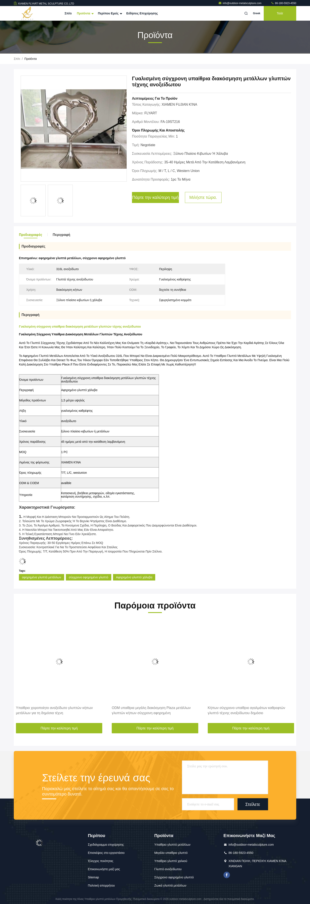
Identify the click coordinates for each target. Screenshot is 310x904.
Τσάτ (280, 13)
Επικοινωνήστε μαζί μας (104, 869)
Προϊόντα (85, 13)
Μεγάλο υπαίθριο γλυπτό (171, 852)
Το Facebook (226, 875)
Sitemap (93, 877)
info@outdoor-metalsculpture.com (240, 3)
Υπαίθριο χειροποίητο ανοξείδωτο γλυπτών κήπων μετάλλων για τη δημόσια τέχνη (54, 710)
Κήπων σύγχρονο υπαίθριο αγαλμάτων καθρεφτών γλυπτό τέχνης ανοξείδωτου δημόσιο (246, 710)
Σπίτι (68, 13)
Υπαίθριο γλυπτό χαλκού (170, 861)
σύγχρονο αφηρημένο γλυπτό (88, 577)
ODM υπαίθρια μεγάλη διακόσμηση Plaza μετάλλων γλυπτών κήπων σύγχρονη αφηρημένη (151, 710)
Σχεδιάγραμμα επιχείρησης (106, 844)
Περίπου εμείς (109, 13)
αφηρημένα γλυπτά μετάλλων (41, 577)
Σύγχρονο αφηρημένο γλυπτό (174, 877)
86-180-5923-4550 (283, 3)
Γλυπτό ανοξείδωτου (168, 869)
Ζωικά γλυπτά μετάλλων (170, 885)
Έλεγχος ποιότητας (100, 861)
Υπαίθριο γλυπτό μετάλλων (172, 844)
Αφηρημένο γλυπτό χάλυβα (134, 577)
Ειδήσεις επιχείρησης (142, 13)
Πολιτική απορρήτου (101, 885)
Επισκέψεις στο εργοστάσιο (106, 852)
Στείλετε (252, 804)
